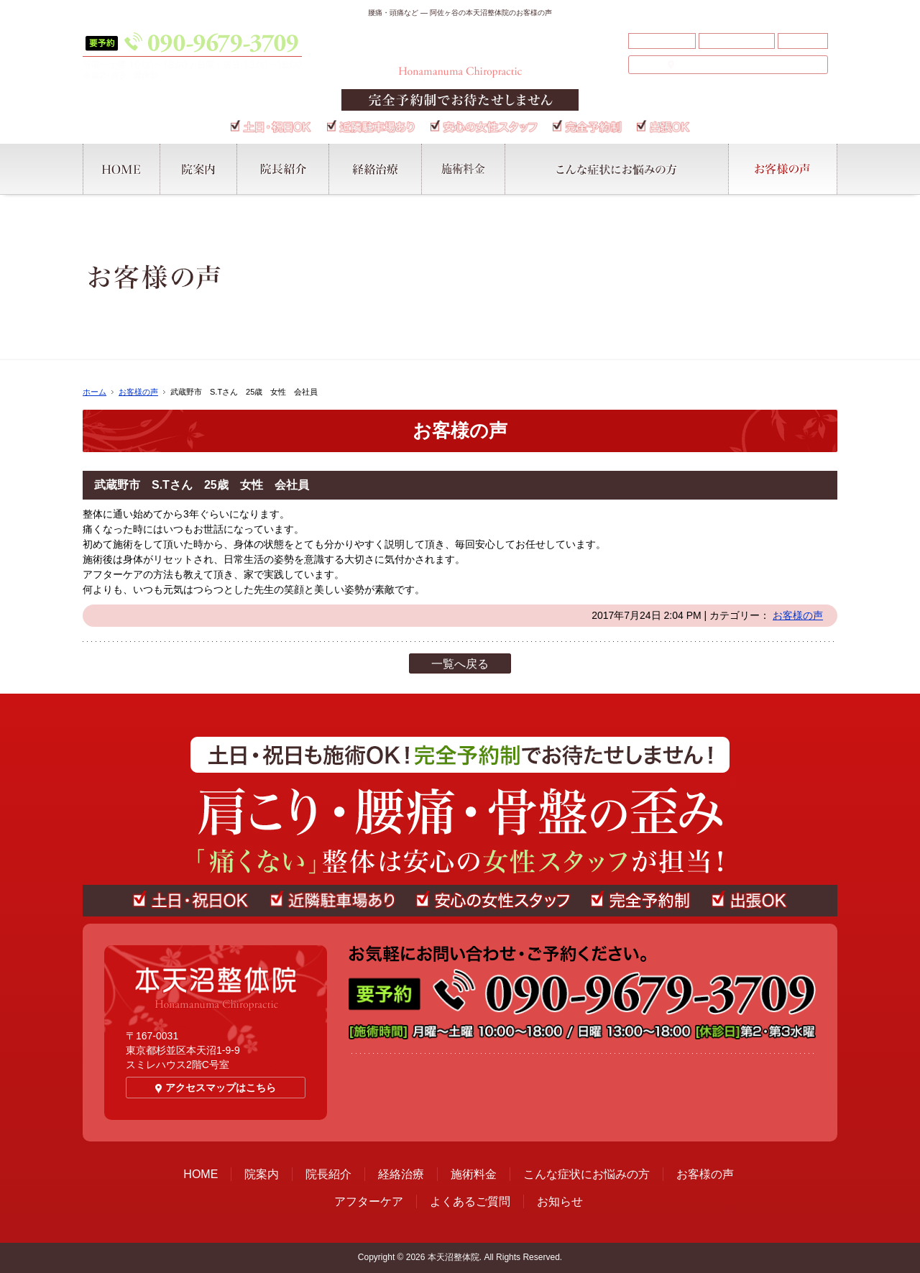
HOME (200, 1174)
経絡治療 (401, 1174)
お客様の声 (138, 391)
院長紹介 (328, 1174)
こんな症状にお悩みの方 (586, 1174)
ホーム (94, 391)
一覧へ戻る (460, 664)
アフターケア (662, 41)
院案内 (261, 1174)
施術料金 (474, 1174)
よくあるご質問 (737, 41)
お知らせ (803, 41)
